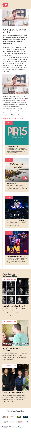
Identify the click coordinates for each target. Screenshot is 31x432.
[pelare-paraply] (25, 420)
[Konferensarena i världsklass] (17, 212)
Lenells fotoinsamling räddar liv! (14, 306)
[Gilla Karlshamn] (5, 1)
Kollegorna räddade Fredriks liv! (14, 392)
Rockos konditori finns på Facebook (13, 118)
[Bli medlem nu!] (17, 175)
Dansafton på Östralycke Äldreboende (11, 349)
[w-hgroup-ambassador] (19, 420)
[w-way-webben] (25, 415)
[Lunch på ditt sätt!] (17, 138)
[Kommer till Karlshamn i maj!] (17, 248)
